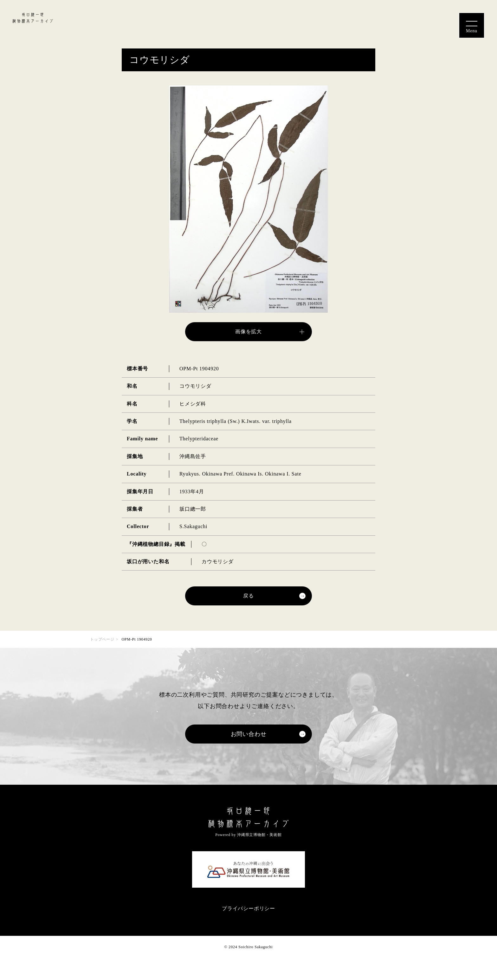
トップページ (102, 639)
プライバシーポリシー (248, 908)
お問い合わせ (249, 734)
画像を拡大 (248, 331)
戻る (248, 595)
